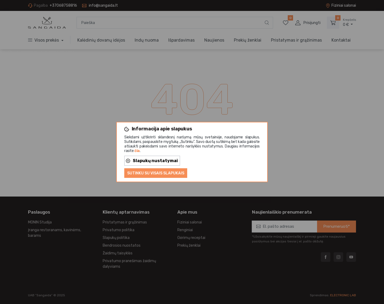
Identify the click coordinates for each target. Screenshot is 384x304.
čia (137, 151)
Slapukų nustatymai (152, 160)
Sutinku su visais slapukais (155, 173)
